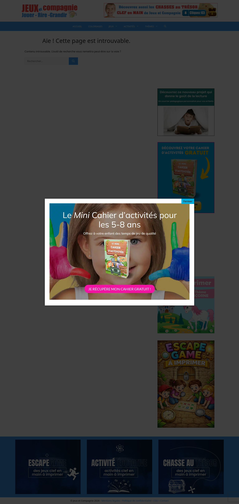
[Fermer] (187, 201)
